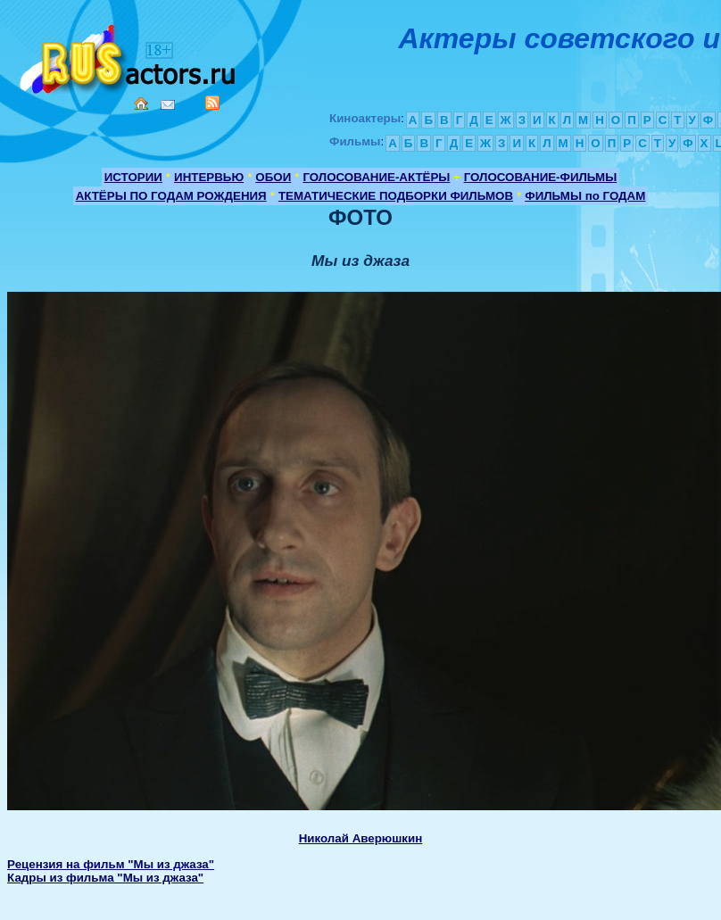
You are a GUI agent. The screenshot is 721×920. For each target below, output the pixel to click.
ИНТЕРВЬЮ (209, 177)
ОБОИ (273, 177)
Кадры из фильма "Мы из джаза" (105, 877)
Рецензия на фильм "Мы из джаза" (110, 864)
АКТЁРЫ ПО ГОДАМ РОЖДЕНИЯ (171, 196)
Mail (168, 105)
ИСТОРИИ (133, 177)
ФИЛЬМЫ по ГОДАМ (585, 196)
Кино (129, 56)
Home (141, 103)
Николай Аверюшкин (361, 838)
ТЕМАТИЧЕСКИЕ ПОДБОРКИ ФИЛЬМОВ (395, 196)
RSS (212, 102)
